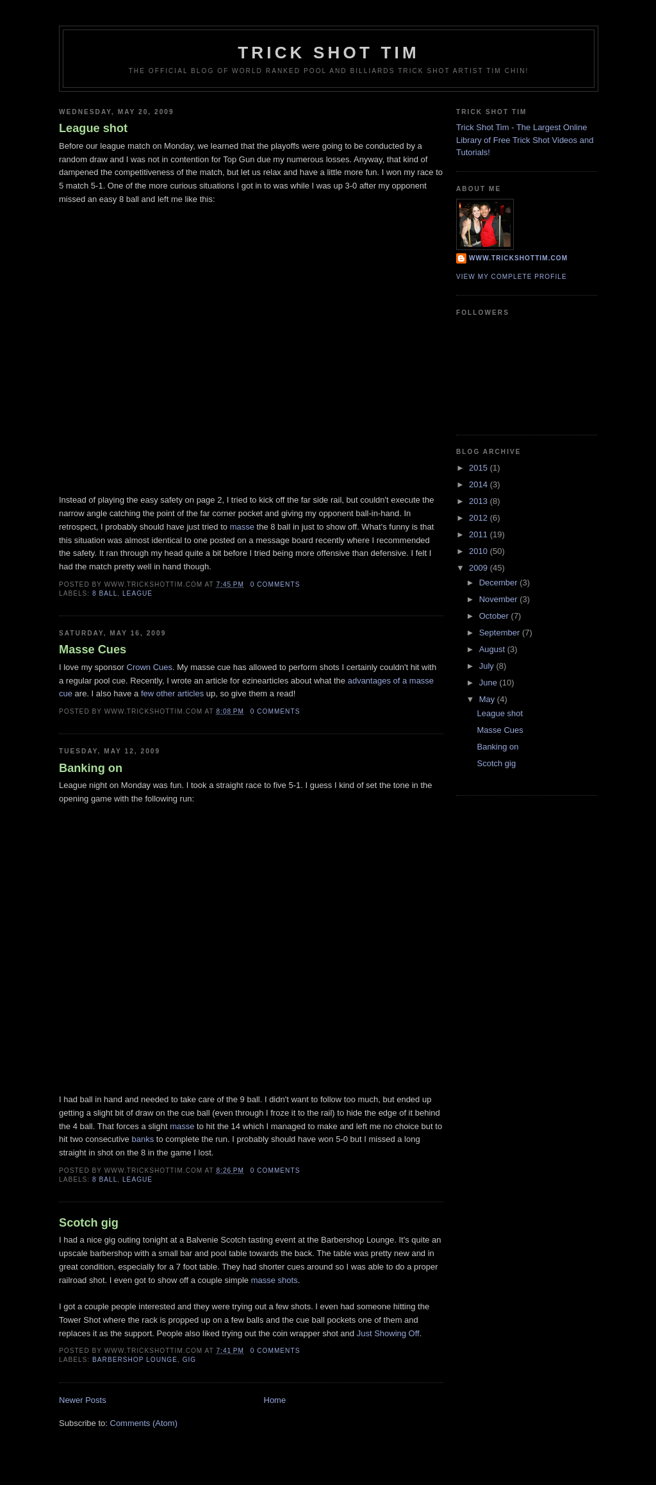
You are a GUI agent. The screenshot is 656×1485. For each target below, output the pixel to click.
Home (275, 1400)
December (499, 582)
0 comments (275, 584)
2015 (479, 468)
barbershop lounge (134, 1359)
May (488, 699)
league (137, 593)
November (499, 599)
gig (190, 1359)
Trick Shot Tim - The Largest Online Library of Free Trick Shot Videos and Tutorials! (524, 139)
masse (242, 527)
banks (142, 1139)
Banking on (90, 768)
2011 (479, 534)
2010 (479, 551)
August (493, 649)
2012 (479, 518)
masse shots (274, 1280)
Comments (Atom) (143, 1423)
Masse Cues (92, 649)
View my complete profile (511, 276)
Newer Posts (82, 1400)
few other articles (172, 693)
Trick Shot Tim (329, 52)
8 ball (104, 593)
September (500, 632)
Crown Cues (150, 667)
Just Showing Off (388, 1333)
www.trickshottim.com (518, 258)
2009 (479, 568)
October (495, 616)
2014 (479, 484)
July (487, 666)
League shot (93, 128)
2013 (479, 501)
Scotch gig (89, 1222)
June (489, 682)
